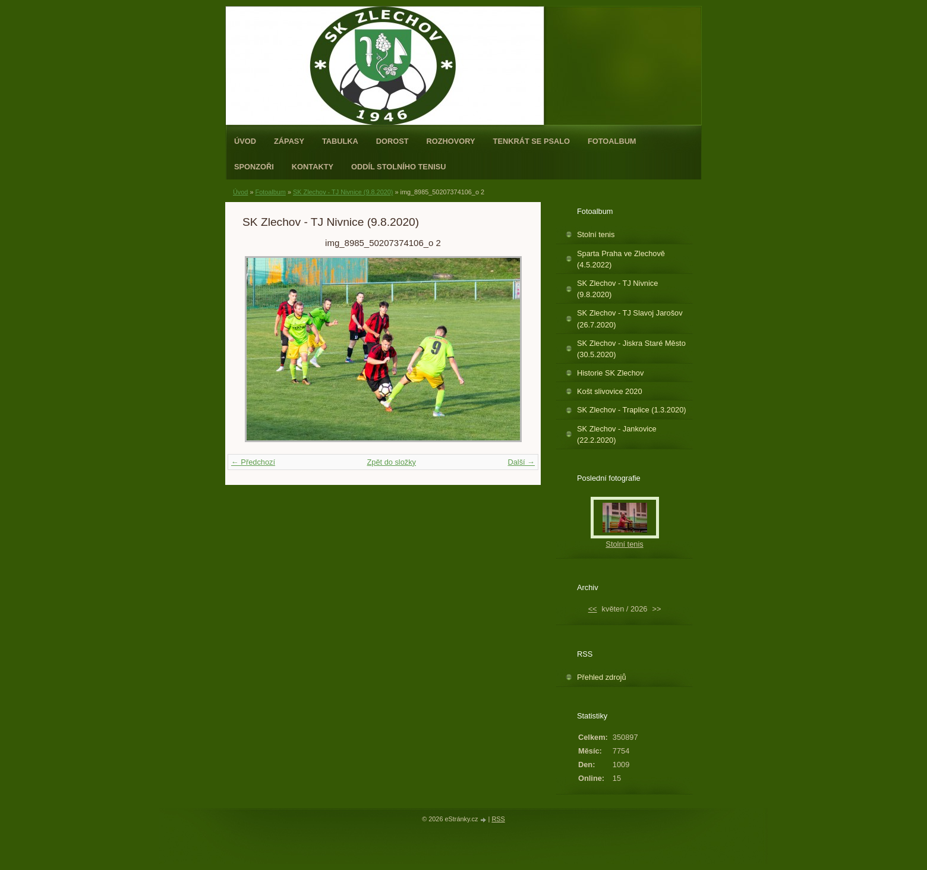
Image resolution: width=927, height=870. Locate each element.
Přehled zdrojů (601, 677)
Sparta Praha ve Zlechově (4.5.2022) (621, 259)
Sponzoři (254, 166)
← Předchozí (253, 462)
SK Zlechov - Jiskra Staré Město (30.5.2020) (631, 349)
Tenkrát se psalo (531, 141)
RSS (498, 818)
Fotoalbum (612, 141)
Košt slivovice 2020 (609, 391)
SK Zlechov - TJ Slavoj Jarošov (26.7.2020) (630, 318)
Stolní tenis (595, 234)
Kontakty (312, 166)
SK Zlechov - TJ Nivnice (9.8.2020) (343, 192)
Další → (521, 462)
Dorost (392, 141)
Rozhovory (451, 141)
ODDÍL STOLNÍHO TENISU (398, 166)
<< (592, 608)
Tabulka (340, 141)
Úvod (245, 141)
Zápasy (289, 141)
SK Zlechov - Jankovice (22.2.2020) (617, 434)
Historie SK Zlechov (610, 372)
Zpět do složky (391, 462)
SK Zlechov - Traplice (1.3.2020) (631, 409)
